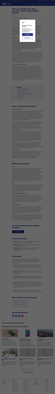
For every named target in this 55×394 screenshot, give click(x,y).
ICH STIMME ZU (27, 34)
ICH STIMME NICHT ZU (27, 38)
